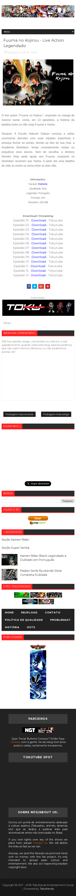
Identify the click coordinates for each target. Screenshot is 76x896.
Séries (34, 52)
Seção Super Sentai (15, 547)
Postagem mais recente (19, 414)
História (12, 627)
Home (9, 612)
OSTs (31, 627)
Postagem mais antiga (56, 414)
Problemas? (60, 619)
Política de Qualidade (24, 619)
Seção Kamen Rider (15, 539)
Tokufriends (47, 888)
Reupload (29, 612)
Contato (52, 612)
